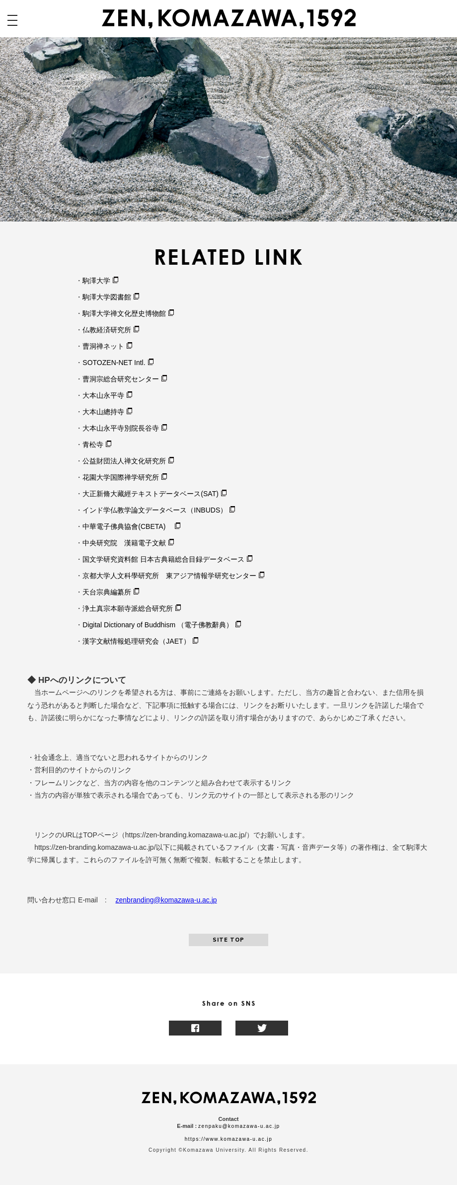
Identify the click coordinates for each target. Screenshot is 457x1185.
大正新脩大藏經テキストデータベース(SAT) (150, 494)
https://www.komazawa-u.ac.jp (229, 1139)
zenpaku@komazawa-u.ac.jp (239, 1126)
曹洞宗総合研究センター (120, 379)
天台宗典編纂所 (106, 592)
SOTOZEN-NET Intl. (113, 363)
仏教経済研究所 (106, 330)
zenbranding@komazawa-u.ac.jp (166, 900)
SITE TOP (228, 939)
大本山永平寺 (103, 395)
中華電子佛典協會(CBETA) (127, 526)
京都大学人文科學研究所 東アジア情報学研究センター (169, 576)
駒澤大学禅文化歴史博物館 (124, 313)
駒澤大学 (96, 281)
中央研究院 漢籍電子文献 (124, 543)
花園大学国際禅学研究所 (120, 477)
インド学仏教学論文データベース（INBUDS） (154, 510)
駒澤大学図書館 (106, 297)
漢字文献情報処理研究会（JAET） (136, 641)
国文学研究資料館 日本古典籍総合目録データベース (163, 559)
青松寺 (92, 444)
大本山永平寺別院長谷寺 (120, 428)
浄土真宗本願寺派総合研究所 (127, 608)
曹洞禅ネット (103, 346)
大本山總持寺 (103, 412)
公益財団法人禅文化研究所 (124, 461)
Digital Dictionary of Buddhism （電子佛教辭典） (157, 625)
